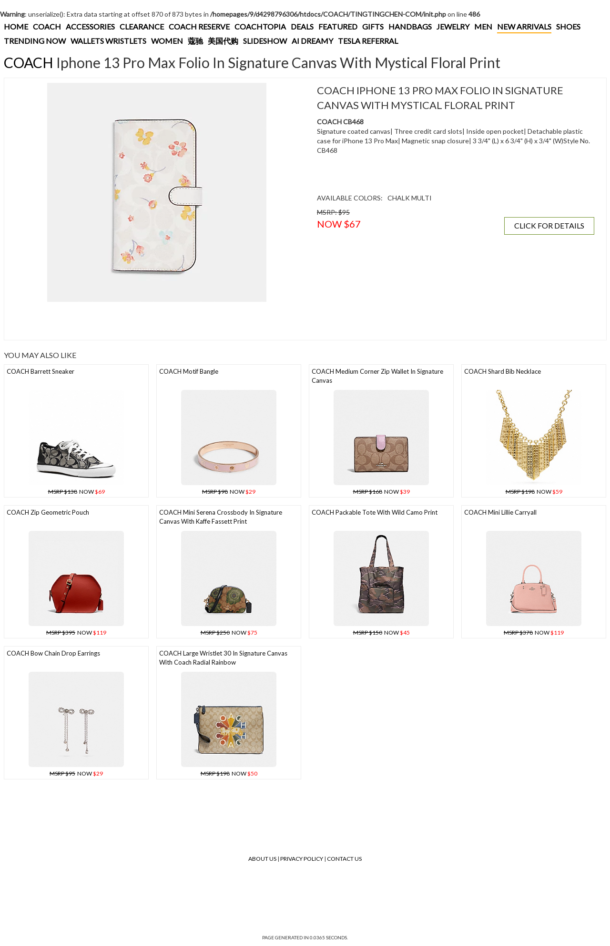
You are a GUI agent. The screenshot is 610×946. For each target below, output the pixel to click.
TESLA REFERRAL (368, 40)
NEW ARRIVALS (524, 26)
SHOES (568, 26)
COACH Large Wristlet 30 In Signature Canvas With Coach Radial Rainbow (223, 657)
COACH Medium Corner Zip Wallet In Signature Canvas (377, 376)
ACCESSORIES (90, 26)
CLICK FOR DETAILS (549, 225)
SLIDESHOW (265, 40)
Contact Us (344, 858)
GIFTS (373, 26)
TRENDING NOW (35, 40)
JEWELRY (453, 26)
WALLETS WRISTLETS (108, 40)
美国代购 (223, 40)
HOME (16, 26)
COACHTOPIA (260, 26)
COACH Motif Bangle (188, 371)
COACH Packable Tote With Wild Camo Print (374, 512)
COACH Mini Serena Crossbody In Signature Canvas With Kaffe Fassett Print (220, 516)
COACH (47, 26)
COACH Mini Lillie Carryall (500, 512)
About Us (262, 858)
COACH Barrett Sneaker (40, 371)
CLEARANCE (142, 26)
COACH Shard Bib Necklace (502, 371)
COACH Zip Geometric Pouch (48, 512)
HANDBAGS (410, 26)
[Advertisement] (156, 321)
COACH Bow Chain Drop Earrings (53, 653)
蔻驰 (195, 40)
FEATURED (337, 26)
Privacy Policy (301, 858)
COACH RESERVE (199, 26)
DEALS (302, 26)
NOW (76, 491)
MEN (483, 26)
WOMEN (167, 40)
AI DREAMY (312, 40)
